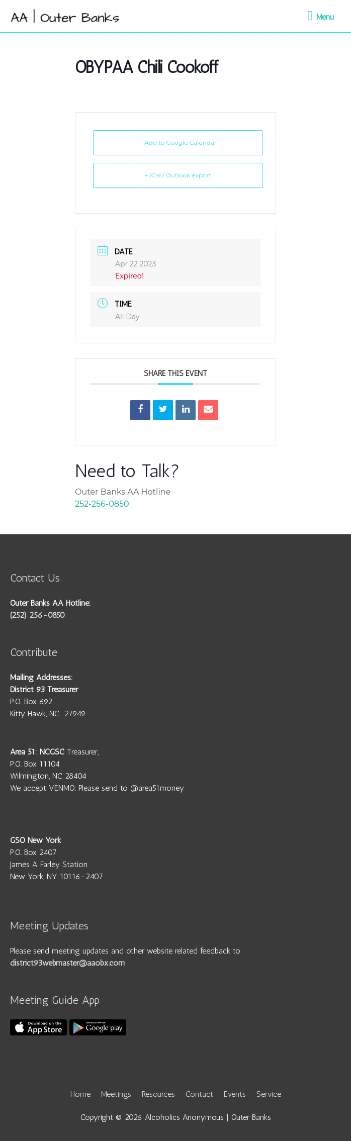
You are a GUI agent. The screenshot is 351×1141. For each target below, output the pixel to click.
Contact (199, 1094)
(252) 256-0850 (37, 615)
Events (235, 1094)
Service (268, 1094)
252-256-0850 (102, 504)
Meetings (116, 1094)
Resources (158, 1094)
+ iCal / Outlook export (178, 175)
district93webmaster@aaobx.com (67, 963)
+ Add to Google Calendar (178, 142)
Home (80, 1094)
